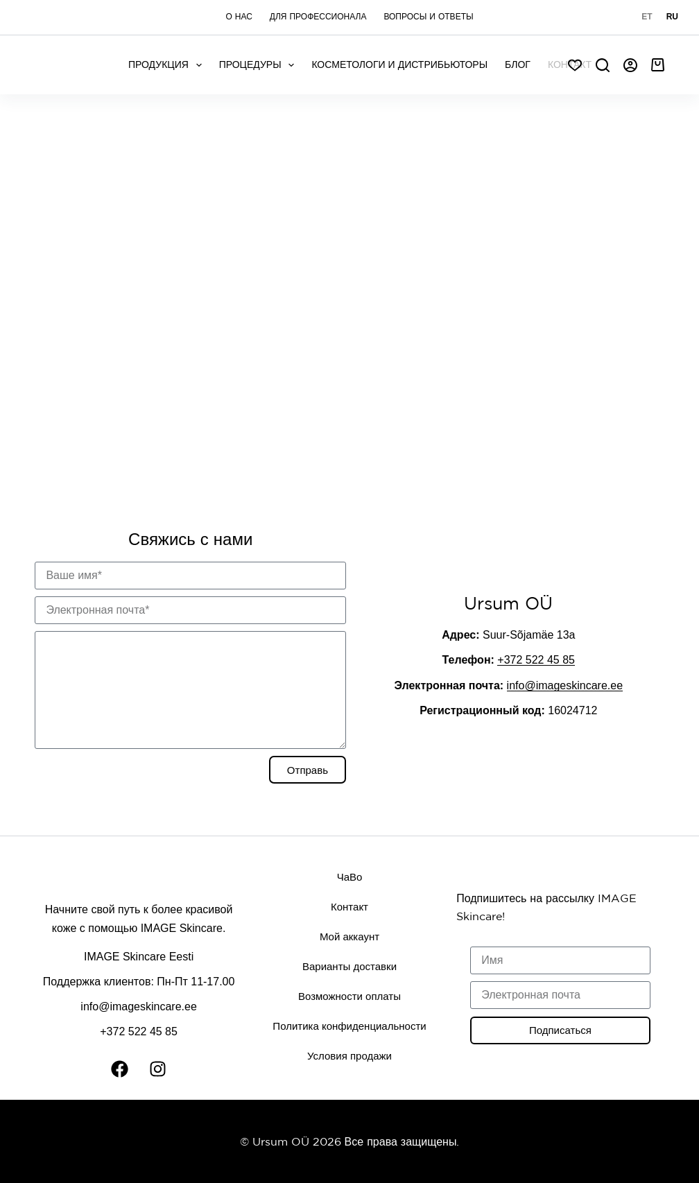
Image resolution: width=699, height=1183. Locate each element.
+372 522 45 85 (536, 660)
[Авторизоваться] (630, 65)
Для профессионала (318, 16)
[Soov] (575, 65)
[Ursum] (349, 302)
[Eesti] (646, 17)
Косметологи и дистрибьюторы (399, 64)
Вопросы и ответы (428, 16)
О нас (238, 16)
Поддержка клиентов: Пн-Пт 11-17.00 (139, 981)
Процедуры (259, 65)
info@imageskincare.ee (565, 685)
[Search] (603, 65)
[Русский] (672, 17)
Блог (517, 64)
